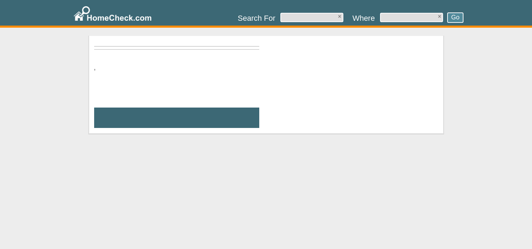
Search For (257, 18)
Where (363, 18)
